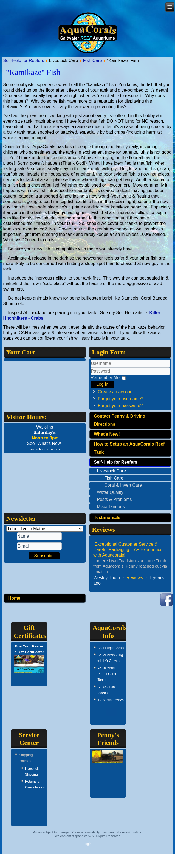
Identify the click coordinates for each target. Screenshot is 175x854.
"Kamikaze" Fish (33, 72)
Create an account (116, 392)
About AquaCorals (110, 648)
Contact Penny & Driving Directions (119, 420)
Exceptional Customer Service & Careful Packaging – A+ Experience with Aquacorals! (127, 549)
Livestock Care (111, 471)
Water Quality (110, 492)
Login (87, 844)
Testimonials (107, 517)
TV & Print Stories (110, 700)
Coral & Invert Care (123, 485)
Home (14, 598)
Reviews (134, 577)
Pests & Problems (114, 499)
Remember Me (105, 377)
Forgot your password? (120, 405)
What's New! (107, 434)
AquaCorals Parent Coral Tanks (106, 674)
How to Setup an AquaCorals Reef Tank (129, 448)
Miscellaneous (111, 506)
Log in (102, 384)
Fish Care (92, 60)
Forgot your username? (120, 398)
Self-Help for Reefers (23, 60)
